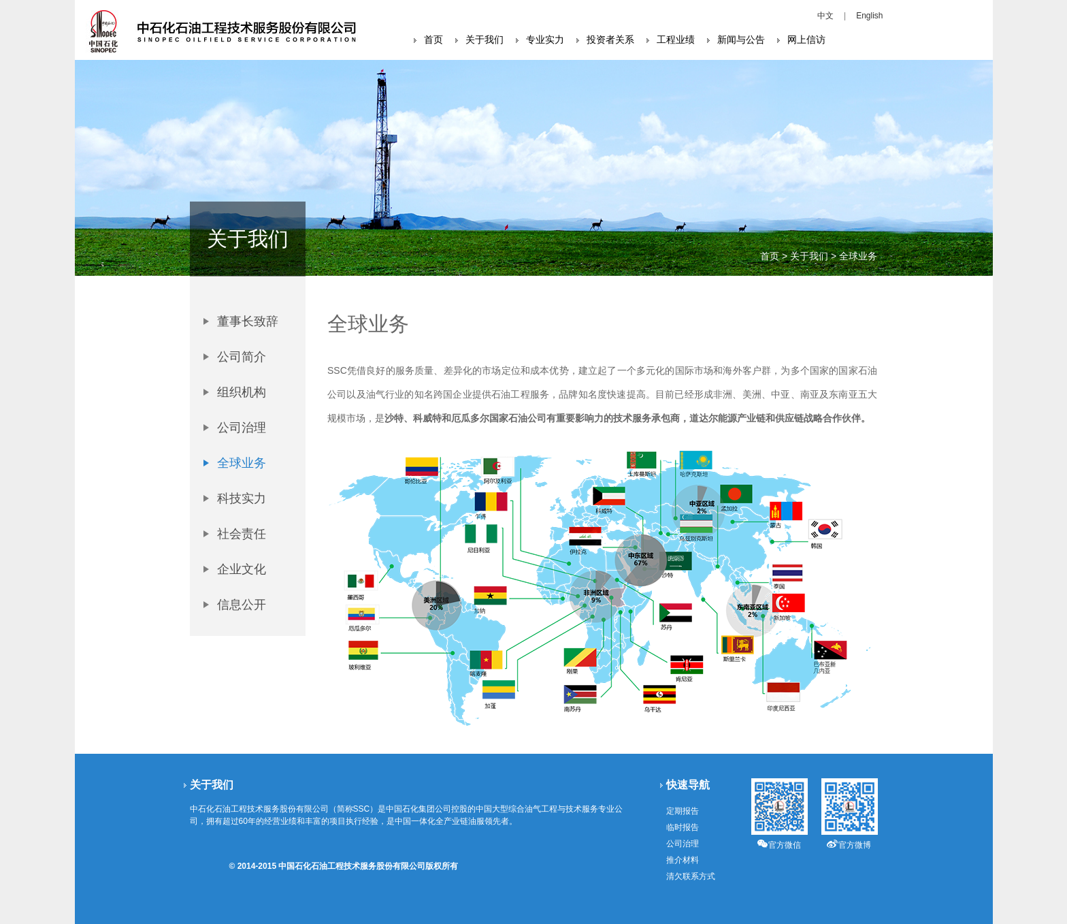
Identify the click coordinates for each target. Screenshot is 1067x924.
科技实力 (241, 498)
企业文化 (241, 569)
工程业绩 (676, 39)
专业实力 (545, 39)
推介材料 (682, 860)
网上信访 (806, 39)
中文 (825, 15)
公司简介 (241, 357)
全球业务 (241, 463)
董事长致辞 (247, 321)
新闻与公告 (741, 39)
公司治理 (241, 427)
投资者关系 (610, 39)
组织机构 (241, 392)
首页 (433, 39)
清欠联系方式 (690, 876)
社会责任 (241, 534)
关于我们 (484, 39)
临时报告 (682, 827)
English (869, 15)
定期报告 (682, 811)
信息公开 (241, 604)
